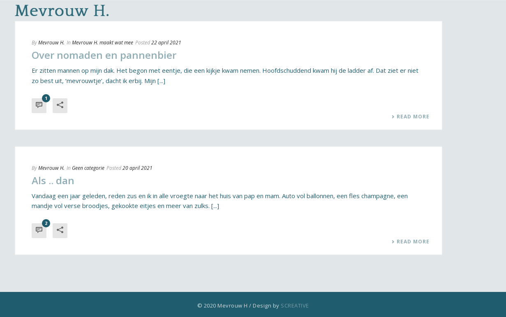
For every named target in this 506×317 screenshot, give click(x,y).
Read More (410, 116)
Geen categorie (88, 167)
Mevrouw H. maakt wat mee (102, 42)
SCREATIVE (295, 305)
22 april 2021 (166, 42)
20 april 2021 (137, 167)
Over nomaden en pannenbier (104, 55)
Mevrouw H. (51, 42)
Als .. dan (53, 180)
